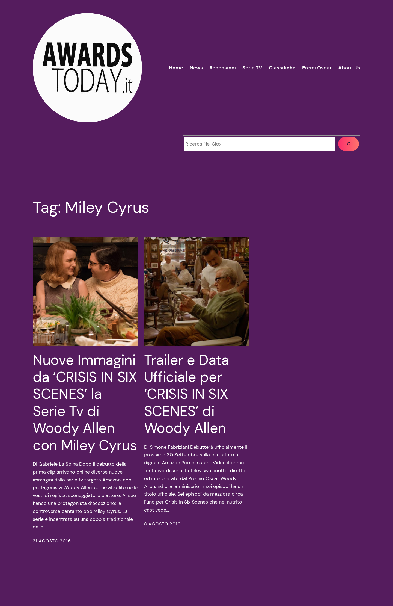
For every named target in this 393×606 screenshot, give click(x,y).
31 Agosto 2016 (52, 541)
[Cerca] (348, 144)
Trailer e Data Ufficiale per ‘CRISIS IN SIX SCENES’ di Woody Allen (186, 394)
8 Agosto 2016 (162, 524)
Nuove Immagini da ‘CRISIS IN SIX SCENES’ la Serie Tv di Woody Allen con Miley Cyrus (85, 402)
